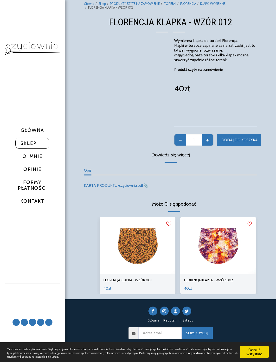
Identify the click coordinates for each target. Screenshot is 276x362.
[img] (137, 245)
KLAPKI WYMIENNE (212, 4)
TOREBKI (170, 4)
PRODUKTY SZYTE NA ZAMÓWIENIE (135, 4)
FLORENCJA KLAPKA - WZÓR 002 (213, 280)
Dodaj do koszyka (239, 140)
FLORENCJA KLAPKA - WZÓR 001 (132, 280)
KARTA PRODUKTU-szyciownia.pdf (113, 185)
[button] (32, 298)
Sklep (102, 4)
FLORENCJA (188, 4)
